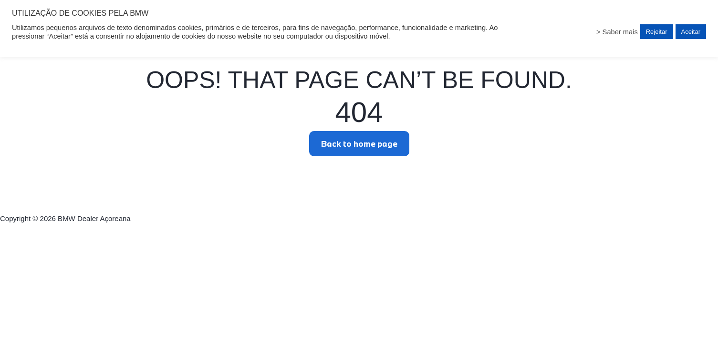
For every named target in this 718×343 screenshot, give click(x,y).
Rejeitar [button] (656, 31)
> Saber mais (617, 32)
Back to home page (359, 143)
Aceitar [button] (690, 31)
